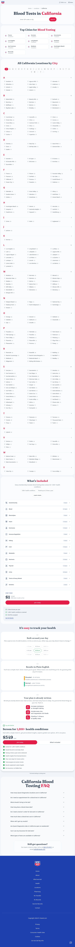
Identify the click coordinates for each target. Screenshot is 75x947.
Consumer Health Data (37, 932)
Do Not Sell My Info (37, 940)
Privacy (37, 924)
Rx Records (37, 900)
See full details (9, 618)
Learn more (37, 495)
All (6, 69)
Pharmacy (37, 891)
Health (37, 883)
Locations (36, 8)
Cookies (37, 936)
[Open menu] (71, 2)
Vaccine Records (37, 904)
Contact (37, 908)
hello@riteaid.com (39, 849)
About (37, 875)
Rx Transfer (37, 895)
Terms (37, 928)
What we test (37, 879)
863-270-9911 (47, 847)
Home (29, 8)
